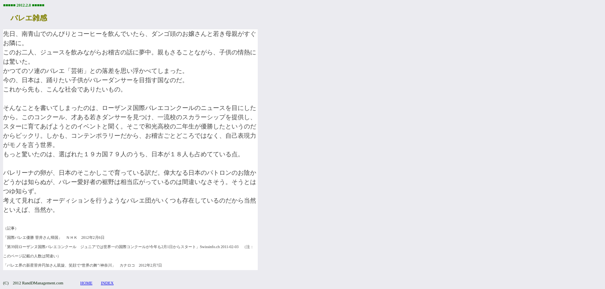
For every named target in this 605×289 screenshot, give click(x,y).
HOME (86, 283)
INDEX (107, 283)
